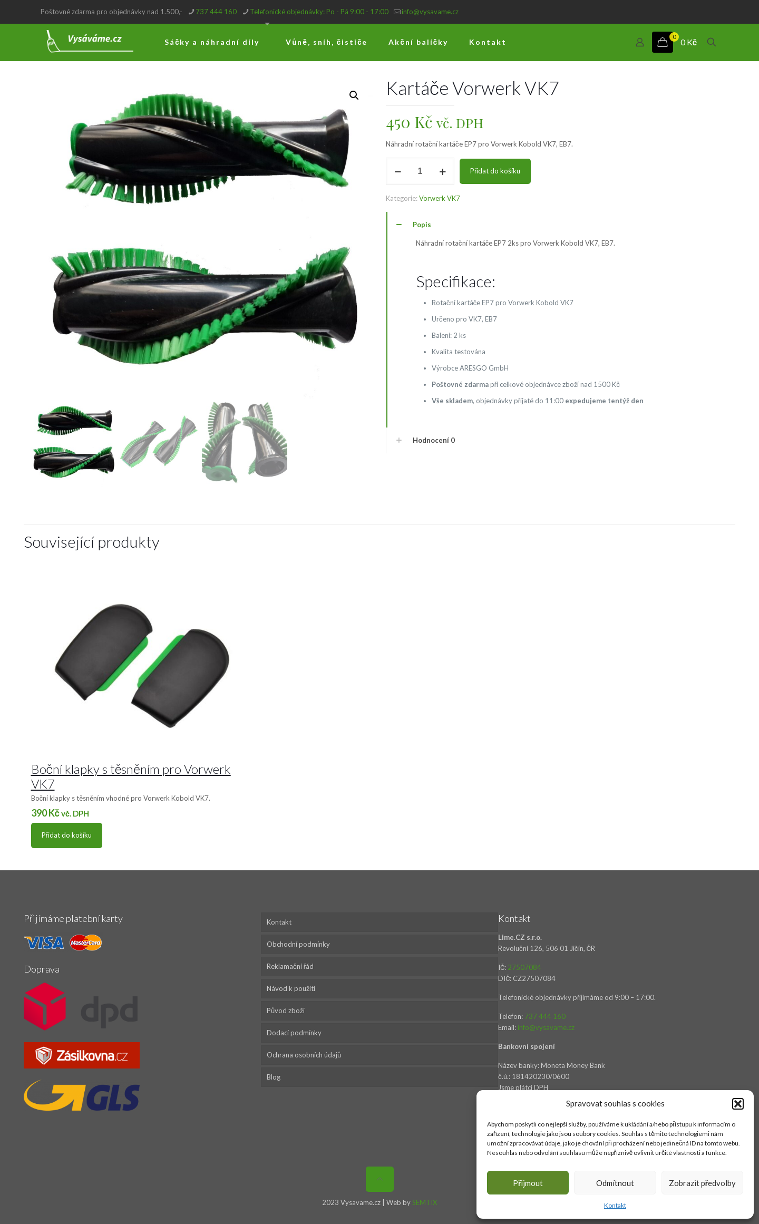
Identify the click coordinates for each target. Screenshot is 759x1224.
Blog (273, 1077)
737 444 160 (545, 1016)
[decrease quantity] (397, 171)
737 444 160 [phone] (216, 11)
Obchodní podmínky (298, 944)
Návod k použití (291, 988)
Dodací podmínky (294, 1032)
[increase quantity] (442, 171)
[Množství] (420, 171)
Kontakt (615, 1205)
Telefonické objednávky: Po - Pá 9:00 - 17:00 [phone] (319, 11)
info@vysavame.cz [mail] (430, 11)
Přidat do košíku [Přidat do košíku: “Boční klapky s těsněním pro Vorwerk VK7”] (67, 835)
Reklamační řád (290, 966)
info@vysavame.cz (546, 1027)
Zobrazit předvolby (702, 1183)
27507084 (524, 967)
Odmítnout (615, 1183)
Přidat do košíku (495, 171)
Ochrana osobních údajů (304, 1055)
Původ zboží (286, 1010)
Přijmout (528, 1183)
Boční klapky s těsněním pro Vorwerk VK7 (131, 776)
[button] (738, 1104)
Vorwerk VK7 (439, 198)
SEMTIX (424, 1202)
